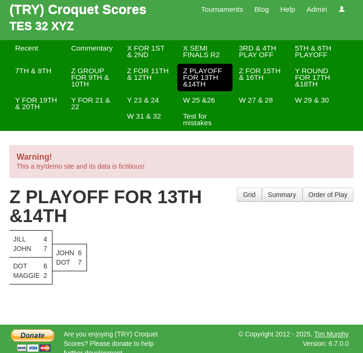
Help (287, 9)
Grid (249, 194)
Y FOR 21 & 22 (90, 103)
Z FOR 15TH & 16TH (260, 74)
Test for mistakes (197, 119)
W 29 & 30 (312, 100)
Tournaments (222, 9)
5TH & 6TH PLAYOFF (313, 51)
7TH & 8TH (33, 71)
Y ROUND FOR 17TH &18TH (312, 77)
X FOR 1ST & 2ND (145, 51)
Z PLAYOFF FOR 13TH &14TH (202, 77)
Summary (282, 194)
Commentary (91, 48)
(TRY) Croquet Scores (78, 9)
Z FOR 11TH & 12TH (148, 74)
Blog (261, 9)
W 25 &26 (199, 100)
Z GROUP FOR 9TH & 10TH (90, 77)
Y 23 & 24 (143, 100)
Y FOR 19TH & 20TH (36, 103)
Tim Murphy (331, 334)
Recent (26, 48)
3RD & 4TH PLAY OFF (258, 51)
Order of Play (328, 194)
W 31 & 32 (144, 116)
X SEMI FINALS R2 (201, 51)
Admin (316, 9)
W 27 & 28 (256, 100)
